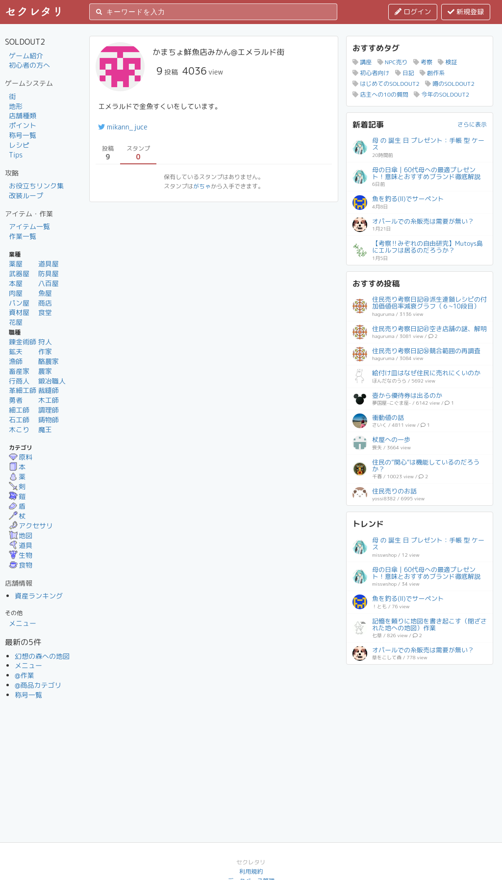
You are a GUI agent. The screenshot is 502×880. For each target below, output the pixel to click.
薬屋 (16, 263)
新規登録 (466, 11)
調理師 (48, 409)
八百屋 (48, 283)
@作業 (24, 675)
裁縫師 (48, 390)
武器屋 (19, 273)
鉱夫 (16, 351)
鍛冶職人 (52, 381)
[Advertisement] (419, 732)
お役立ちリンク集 (36, 185)
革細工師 (22, 390)
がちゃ (202, 186)
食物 (20, 564)
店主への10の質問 (380, 94)
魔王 (45, 429)
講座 (362, 62)
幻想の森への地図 (42, 656)
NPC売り (392, 62)
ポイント (22, 125)
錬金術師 (22, 341)
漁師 (16, 361)
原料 (20, 457)
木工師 (48, 400)
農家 (45, 371)
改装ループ (26, 195)
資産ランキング (39, 595)
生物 (20, 555)
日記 (404, 73)
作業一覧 (22, 236)
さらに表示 (472, 124)
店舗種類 (22, 115)
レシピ (19, 145)
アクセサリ (31, 525)
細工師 (19, 409)
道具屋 (48, 263)
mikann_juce (122, 126)
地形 (16, 106)
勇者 (16, 400)
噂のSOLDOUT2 (450, 83)
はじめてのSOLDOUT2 (386, 83)
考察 (422, 62)
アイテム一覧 (29, 226)
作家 (45, 351)
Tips (16, 154)
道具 (20, 545)
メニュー (22, 623)
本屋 (16, 283)
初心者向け (370, 73)
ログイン (413, 11)
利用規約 (251, 871)
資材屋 (19, 312)
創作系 (432, 73)
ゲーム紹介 (26, 55)
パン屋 (19, 303)
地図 (20, 535)
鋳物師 (48, 419)
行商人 (19, 381)
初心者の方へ (29, 65)
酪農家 (48, 361)
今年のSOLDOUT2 (441, 94)
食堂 (45, 312)
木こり (19, 429)
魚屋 (45, 293)
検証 (447, 62)
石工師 (19, 419)
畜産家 (19, 371)
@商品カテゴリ (38, 685)
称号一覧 (22, 135)
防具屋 (48, 273)
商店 (45, 303)
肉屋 (16, 293)
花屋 (16, 322)
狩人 (45, 341)
